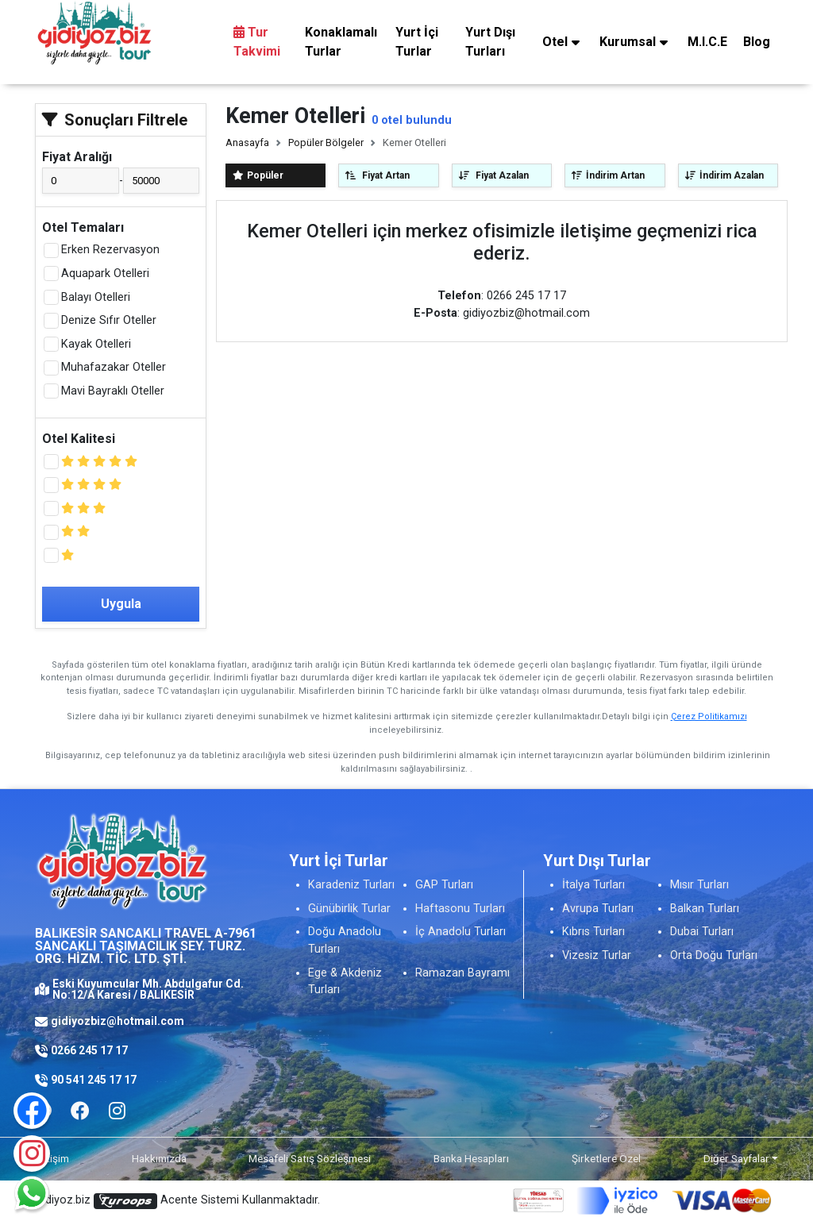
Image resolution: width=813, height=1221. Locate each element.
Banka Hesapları (471, 1158)
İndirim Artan (608, 175)
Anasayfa (247, 142)
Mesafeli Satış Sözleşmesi (310, 1158)
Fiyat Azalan (494, 175)
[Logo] (94, 32)
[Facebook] (80, 1111)
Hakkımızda (159, 1158)
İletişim (52, 1158)
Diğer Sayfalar (736, 1158)
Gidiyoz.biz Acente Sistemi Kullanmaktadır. (177, 1201)
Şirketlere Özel (606, 1158)
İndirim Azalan (724, 175)
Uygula (121, 603)
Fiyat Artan (377, 175)
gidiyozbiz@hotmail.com (117, 1021)
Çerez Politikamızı (709, 716)
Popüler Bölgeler (326, 142)
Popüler (258, 175)
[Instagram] (31, 1153)
